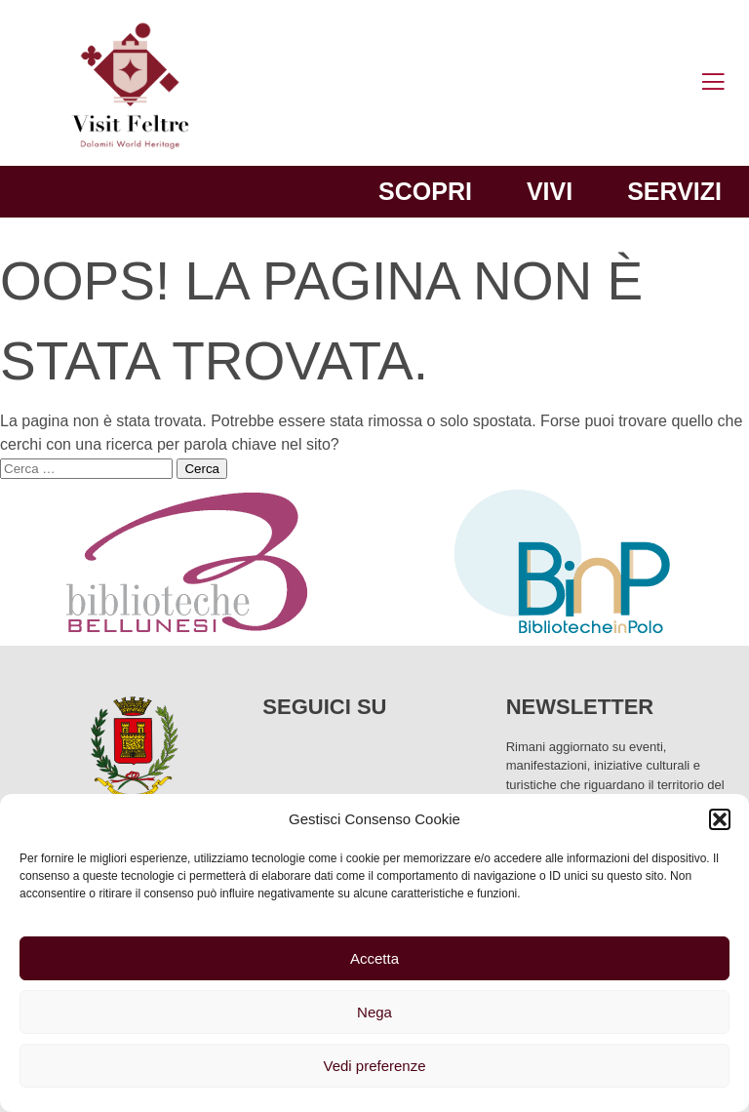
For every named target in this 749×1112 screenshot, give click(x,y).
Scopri (425, 191)
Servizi (674, 191)
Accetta (374, 958)
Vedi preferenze (374, 1065)
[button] (719, 819)
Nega (374, 1012)
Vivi (549, 191)
